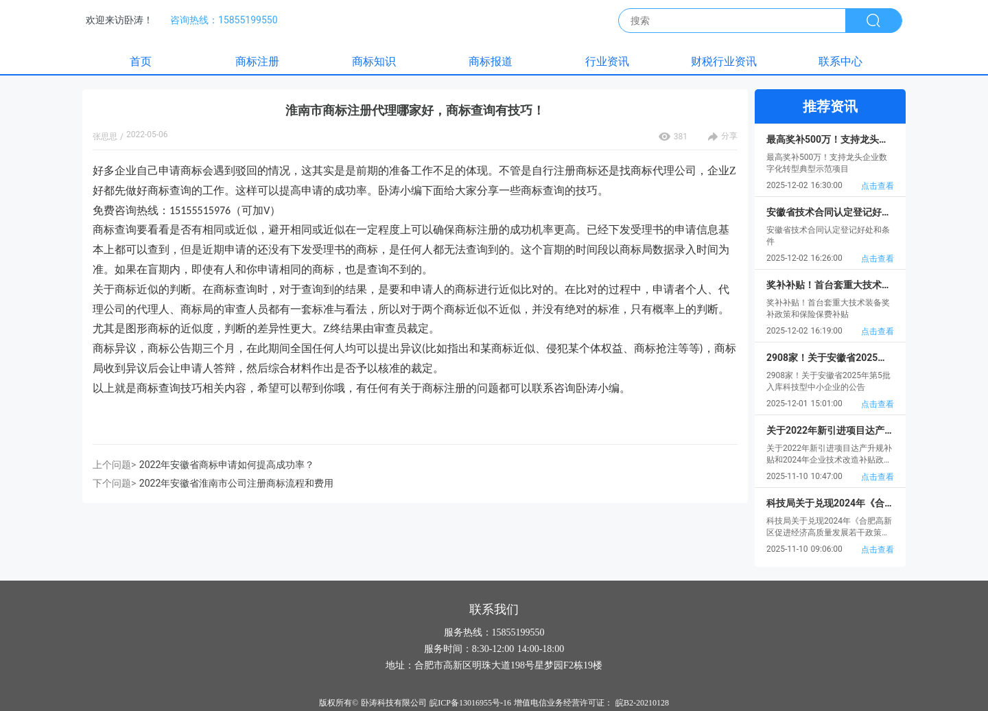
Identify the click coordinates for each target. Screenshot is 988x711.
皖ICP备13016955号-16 (470, 703)
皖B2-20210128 (642, 703)
